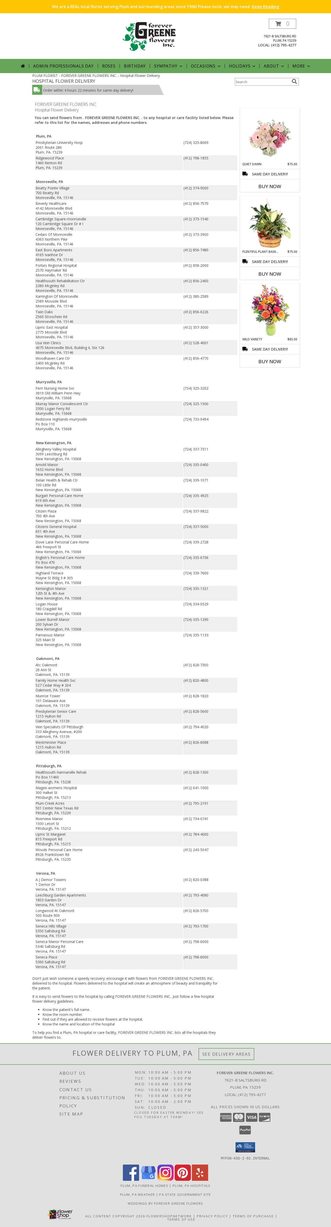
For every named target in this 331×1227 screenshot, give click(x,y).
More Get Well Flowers (262, 104)
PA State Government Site (185, 1194)
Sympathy (168, 66)
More (301, 66)
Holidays (242, 66)
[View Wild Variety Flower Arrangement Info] (270, 310)
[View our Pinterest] (183, 1179)
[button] (282, 24)
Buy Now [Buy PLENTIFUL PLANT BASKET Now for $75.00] (269, 274)
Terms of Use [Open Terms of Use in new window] (181, 1219)
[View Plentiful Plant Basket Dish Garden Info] (270, 222)
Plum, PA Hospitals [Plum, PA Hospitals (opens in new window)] (191, 1185)
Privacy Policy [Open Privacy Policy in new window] (212, 1216)
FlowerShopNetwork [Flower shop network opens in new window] (169, 1216)
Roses (108, 66)
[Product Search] (262, 81)
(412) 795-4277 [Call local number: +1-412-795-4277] (283, 45)
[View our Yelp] (200, 1179)
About (274, 66)
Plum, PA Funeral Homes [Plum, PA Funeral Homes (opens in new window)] (145, 1185)
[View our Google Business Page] (148, 1179)
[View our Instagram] (165, 1179)
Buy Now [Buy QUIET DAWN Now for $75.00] (269, 186)
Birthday (135, 66)
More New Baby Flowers (262, 375)
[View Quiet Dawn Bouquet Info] (270, 135)
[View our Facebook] (131, 1179)
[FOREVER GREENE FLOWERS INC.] (167, 38)
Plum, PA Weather (137, 1194)
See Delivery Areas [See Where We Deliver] (226, 1054)
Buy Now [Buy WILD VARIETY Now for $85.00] (269, 361)
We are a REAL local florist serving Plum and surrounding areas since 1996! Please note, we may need (165, 6)
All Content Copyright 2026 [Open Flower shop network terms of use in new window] (115, 1216)
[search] (294, 81)
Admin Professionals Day (63, 66)
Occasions (206, 66)
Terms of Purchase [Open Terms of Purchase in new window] (253, 1216)
